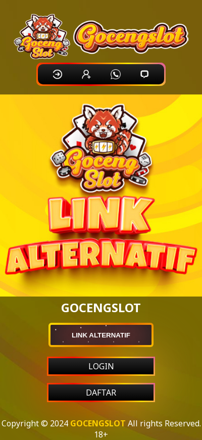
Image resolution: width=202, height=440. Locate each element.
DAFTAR (101, 392)
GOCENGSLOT (98, 423)
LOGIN (101, 366)
